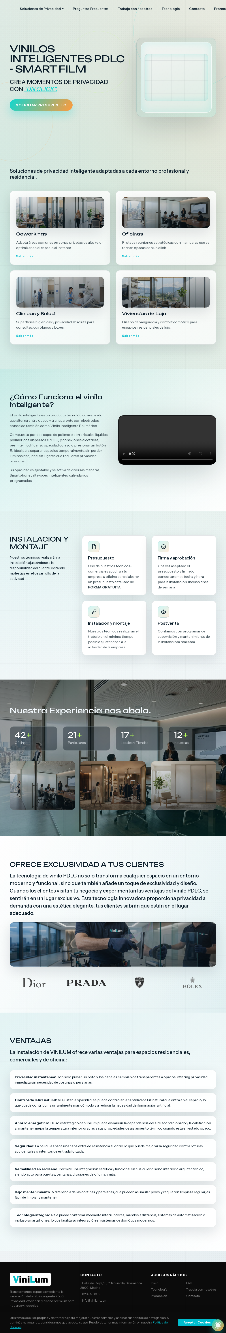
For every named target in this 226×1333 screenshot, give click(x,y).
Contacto (197, 9)
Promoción (159, 1296)
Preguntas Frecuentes (91, 9)
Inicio (154, 1283)
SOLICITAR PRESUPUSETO (41, 105)
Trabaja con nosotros (135, 9)
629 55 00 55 (91, 1294)
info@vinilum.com (94, 1300)
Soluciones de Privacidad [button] (40, 9)
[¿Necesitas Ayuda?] (218, 1325)
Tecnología (171, 9)
